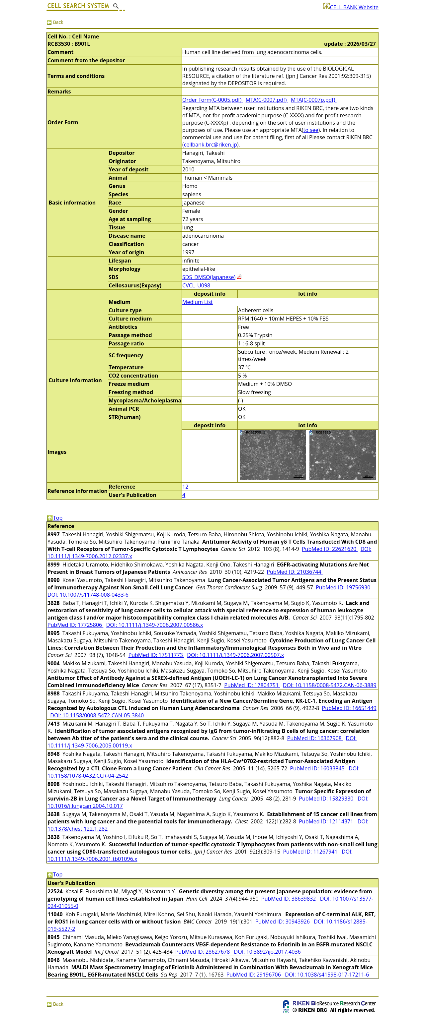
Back (54, 22)
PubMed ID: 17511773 (156, 655)
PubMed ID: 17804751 (252, 685)
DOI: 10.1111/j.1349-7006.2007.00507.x (235, 655)
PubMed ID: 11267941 (311, 851)
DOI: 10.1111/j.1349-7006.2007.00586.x (154, 624)
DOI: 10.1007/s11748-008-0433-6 (87, 594)
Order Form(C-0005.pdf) (212, 99)
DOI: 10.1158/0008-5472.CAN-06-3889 (330, 685)
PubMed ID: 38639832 (289, 898)
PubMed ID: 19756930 (344, 587)
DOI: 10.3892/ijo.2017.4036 (267, 951)
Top (54, 517)
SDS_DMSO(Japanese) (208, 277)
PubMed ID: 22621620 (330, 549)
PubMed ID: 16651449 (349, 708)
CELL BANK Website (351, 7)
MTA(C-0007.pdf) (267, 99)
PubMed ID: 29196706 (254, 974)
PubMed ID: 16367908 (315, 738)
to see (310, 130)
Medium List (197, 302)
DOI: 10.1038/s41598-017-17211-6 (327, 974)
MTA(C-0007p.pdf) (314, 99)
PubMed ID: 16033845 (318, 768)
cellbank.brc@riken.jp (210, 144)
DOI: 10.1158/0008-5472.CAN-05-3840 (97, 715)
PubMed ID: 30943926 (283, 921)
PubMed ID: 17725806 (75, 624)
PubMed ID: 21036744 (294, 571)
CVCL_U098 (196, 285)
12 (185, 486)
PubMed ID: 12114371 (327, 821)
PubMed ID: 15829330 (327, 798)
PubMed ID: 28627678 (203, 951)
